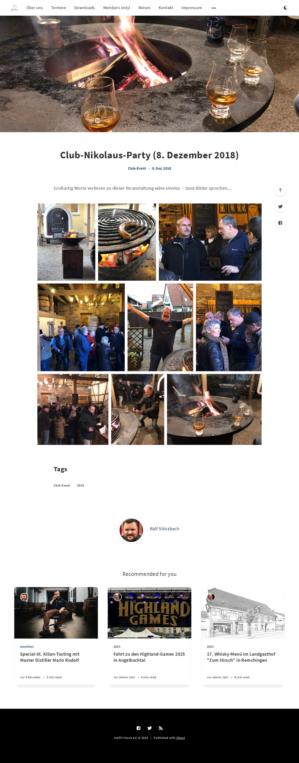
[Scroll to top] (280, 190)
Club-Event (137, 168)
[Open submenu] (214, 8)
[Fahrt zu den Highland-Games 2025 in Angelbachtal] (149, 668)
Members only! (116, 7)
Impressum (192, 7)
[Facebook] (280, 223)
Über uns (34, 7)
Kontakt (166, 7)
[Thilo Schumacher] (118, 597)
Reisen (145, 7)
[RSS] (161, 728)
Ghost (180, 738)
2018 (80, 485)
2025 (117, 646)
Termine (58, 7)
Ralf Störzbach (164, 528)
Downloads (84, 7)
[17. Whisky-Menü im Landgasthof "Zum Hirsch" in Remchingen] (243, 668)
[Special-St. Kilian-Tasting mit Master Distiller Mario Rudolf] (56, 668)
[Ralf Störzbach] (131, 530)
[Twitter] (280, 206)
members (27, 646)
